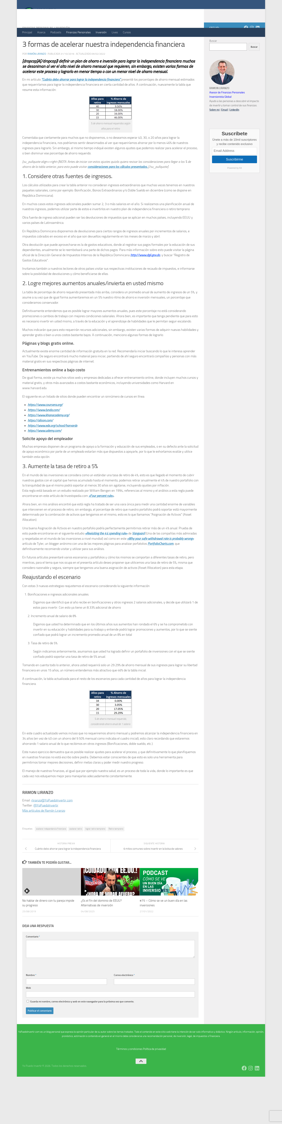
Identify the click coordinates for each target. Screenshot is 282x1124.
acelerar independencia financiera (51, 843)
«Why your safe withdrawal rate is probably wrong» (160, 553)
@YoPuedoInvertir (45, 820)
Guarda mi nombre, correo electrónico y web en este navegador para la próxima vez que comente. (82, 1016)
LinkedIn (234, 124)
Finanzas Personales (78, 32)
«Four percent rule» (101, 510)
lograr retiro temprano (95, 843)
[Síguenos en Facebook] (246, 42)
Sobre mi (214, 124)
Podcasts (55, 32)
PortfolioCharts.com (160, 558)
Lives (115, 32)
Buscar (213, 55)
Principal (27, 32)
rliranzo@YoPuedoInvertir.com (52, 815)
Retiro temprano (116, 843)
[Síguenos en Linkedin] (257, 42)
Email (224, 124)
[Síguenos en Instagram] (252, 42)
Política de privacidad (154, 1063)
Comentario (33, 951)
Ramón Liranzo (37, 68)
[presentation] (53, 979)
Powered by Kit (234, 182)
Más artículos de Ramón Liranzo (43, 825)
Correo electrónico (124, 989)
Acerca (41, 32)
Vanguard (138, 548)
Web (28, 1002)
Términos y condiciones (129, 1063)
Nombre (31, 989)
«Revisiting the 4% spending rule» (106, 548)
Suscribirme (234, 174)
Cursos (127, 32)
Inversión (101, 32)
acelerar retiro (75, 843)
